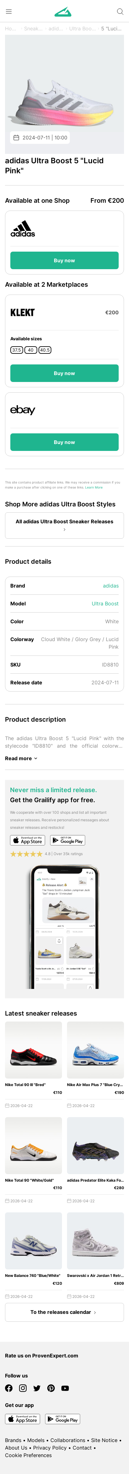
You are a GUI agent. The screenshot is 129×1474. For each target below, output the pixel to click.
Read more (22, 758)
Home (12, 28)
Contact (82, 1448)
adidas (56, 28)
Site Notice (104, 1440)
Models (35, 1440)
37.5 (16, 350)
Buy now (64, 260)
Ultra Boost (82, 28)
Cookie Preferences (28, 1455)
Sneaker (33, 28)
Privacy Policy (50, 1448)
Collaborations (67, 1440)
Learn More (94, 487)
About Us (16, 1448)
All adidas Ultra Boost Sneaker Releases (64, 525)
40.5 (45, 350)
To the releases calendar (64, 1312)
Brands (13, 1440)
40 (31, 350)
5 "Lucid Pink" (112, 28)
